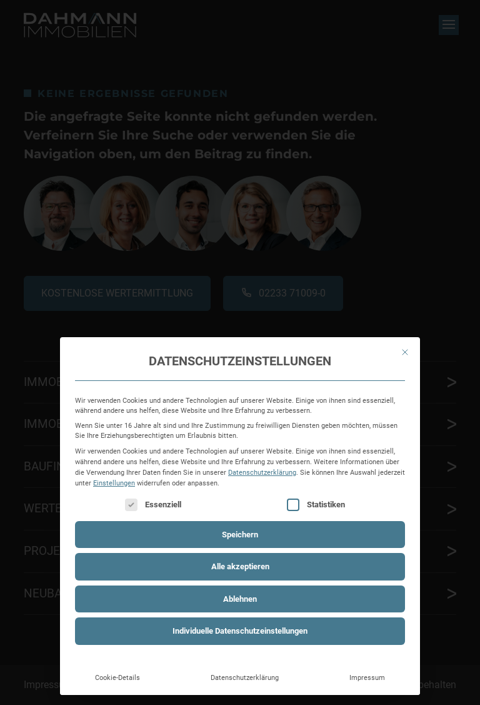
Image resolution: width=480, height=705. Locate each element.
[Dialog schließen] (405, 352)
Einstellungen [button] (114, 483)
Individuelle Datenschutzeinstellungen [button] (240, 631)
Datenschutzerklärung (262, 472)
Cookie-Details (117, 677)
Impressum (367, 677)
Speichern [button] (240, 534)
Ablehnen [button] (240, 599)
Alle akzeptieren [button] (240, 566)
